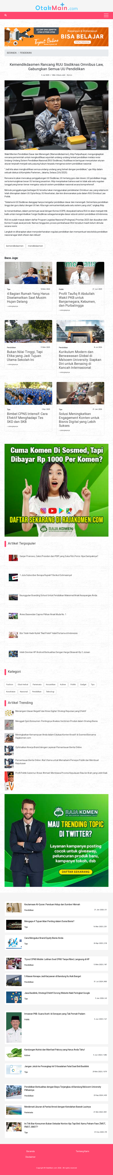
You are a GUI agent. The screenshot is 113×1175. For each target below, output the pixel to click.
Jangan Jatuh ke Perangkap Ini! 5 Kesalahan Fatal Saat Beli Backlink (56, 1066)
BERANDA (12, 53)
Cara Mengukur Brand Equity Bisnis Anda (43, 938)
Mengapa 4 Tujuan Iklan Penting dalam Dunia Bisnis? (49, 921)
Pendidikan (11, 348)
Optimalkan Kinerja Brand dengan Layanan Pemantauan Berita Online (48, 747)
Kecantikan (51, 684)
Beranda (30, 1151)
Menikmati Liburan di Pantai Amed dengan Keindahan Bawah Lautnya (57, 1107)
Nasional (24, 691)
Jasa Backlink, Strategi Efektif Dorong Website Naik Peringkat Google (57, 993)
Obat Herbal (23, 684)
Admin (69, 75)
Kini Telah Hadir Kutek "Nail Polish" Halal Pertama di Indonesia (48, 633)
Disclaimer (31, 1157)
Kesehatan (10, 691)
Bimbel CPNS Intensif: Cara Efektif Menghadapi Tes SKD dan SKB (27, 418)
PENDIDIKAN (26, 53)
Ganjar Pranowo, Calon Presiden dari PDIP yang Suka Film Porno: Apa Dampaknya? (59, 556)
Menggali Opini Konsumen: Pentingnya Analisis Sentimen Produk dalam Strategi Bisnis (56, 721)
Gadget (83, 684)
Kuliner (63, 684)
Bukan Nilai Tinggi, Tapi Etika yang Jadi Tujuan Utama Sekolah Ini (25, 356)
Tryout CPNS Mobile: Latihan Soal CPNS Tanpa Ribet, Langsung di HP (56, 959)
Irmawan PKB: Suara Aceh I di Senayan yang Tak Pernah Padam (54, 1014)
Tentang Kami (82, 1151)
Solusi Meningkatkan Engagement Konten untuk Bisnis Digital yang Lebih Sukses (79, 420)
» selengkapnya (12, 306)
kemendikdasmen (14, 246)
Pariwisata (37, 684)
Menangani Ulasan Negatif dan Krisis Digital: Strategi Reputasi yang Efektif (50, 711)
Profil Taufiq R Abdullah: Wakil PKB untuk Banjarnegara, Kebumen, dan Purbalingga (77, 299)
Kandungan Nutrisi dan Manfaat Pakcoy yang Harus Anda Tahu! (54, 1049)
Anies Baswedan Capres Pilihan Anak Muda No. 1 (43, 614)
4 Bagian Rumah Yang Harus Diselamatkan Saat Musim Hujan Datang (28, 297)
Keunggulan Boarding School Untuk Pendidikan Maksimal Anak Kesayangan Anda (58, 595)
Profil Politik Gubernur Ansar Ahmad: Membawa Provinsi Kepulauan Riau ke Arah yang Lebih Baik (61, 773)
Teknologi (50, 691)
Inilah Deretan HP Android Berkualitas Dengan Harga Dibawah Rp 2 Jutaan (55, 652)
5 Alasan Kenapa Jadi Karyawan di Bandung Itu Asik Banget (52, 976)
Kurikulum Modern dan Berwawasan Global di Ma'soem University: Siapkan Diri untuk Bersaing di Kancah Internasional (80, 360)
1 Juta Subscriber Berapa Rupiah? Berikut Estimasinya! (46, 575)
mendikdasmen (35, 246)
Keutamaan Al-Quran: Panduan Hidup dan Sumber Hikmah (52, 904)
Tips (8, 289)
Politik (61, 289)
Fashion (9, 684)
